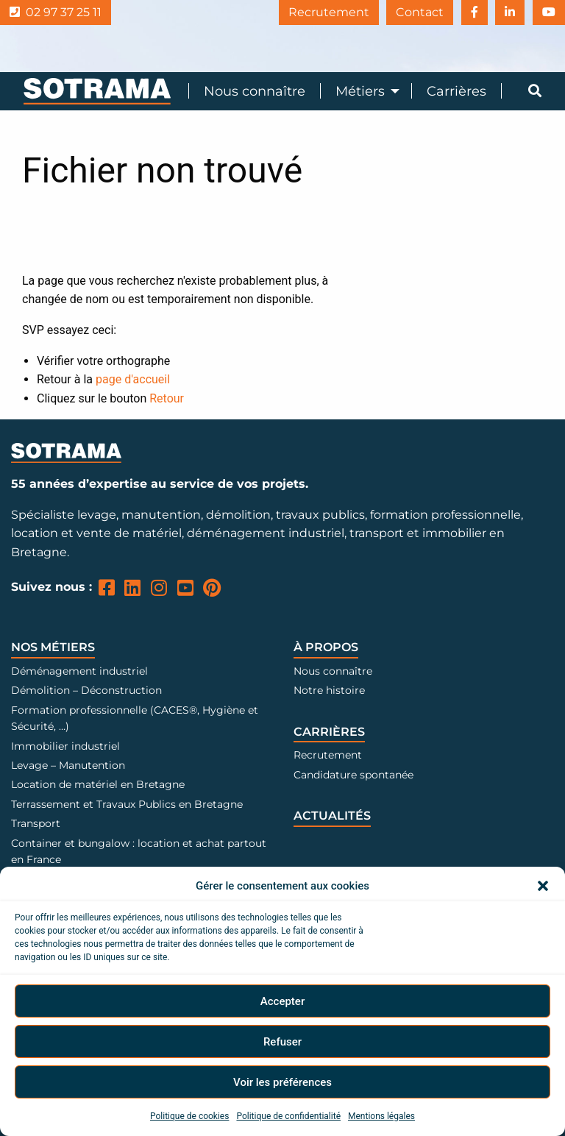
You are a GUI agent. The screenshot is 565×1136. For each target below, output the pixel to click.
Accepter (282, 1001)
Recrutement (312, 12)
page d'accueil (133, 379)
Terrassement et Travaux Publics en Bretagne (127, 804)
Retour (166, 398)
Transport (35, 823)
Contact (408, 12)
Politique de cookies (189, 1116)
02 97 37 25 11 (56, 12)
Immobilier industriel (65, 746)
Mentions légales (381, 1116)
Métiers (360, 91)
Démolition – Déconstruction (86, 690)
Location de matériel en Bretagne (98, 784)
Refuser (282, 1041)
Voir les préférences (282, 1082)
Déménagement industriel (79, 671)
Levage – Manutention (68, 765)
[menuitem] (246, 91)
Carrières (456, 91)
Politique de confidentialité (288, 1116)
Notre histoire (329, 690)
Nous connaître (254, 91)
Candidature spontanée (353, 774)
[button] (543, 885)
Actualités (332, 816)
